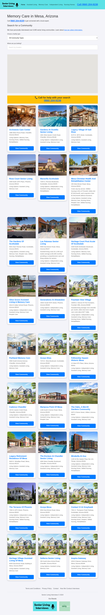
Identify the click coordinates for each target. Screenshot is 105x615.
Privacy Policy (47, 588)
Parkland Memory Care (19, 358)
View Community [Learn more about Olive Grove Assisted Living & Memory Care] (21, 321)
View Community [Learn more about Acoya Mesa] (52, 523)
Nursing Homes (69, 4)
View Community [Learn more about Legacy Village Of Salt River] (83, 148)
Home (23, 4)
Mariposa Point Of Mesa (51, 407)
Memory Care (43, 4)
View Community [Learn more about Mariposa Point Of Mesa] (52, 425)
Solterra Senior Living (50, 558)
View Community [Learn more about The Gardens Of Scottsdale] (21, 262)
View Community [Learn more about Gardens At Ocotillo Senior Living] (52, 148)
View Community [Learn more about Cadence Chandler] (21, 423)
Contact (56, 588)
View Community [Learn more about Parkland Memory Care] (21, 374)
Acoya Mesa (45, 507)
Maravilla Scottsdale (49, 179)
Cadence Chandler (17, 407)
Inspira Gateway (78, 558)
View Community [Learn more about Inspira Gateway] (83, 574)
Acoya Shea (45, 358)
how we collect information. (73, 30)
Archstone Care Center (19, 130)
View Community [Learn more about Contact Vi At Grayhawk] (83, 528)
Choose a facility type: (14, 34)
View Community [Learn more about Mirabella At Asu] (83, 477)
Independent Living (56, 4)
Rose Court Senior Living (21, 179)
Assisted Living (32, 4)
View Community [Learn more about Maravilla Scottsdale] (52, 197)
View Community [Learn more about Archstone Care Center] (21, 148)
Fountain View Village (81, 300)
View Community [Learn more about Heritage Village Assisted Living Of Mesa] (21, 577)
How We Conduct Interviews (70, 588)
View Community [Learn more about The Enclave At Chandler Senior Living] (52, 475)
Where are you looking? (14, 43)
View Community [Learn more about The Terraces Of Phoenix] (21, 528)
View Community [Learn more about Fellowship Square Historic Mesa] (83, 377)
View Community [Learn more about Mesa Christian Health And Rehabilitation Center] (83, 211)
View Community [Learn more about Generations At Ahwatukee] (52, 316)
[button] (50, 68)
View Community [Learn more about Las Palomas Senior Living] (52, 269)
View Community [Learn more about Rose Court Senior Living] (21, 195)
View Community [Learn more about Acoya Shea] (52, 374)
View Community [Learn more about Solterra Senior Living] (52, 574)
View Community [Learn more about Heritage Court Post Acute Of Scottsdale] (83, 262)
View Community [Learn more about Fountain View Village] (83, 328)
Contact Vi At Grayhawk (82, 507)
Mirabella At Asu (78, 456)
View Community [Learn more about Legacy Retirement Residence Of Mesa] (21, 475)
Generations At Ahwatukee (52, 300)
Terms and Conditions (32, 588)
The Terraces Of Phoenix (20, 507)
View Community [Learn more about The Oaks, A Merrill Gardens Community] (83, 426)
